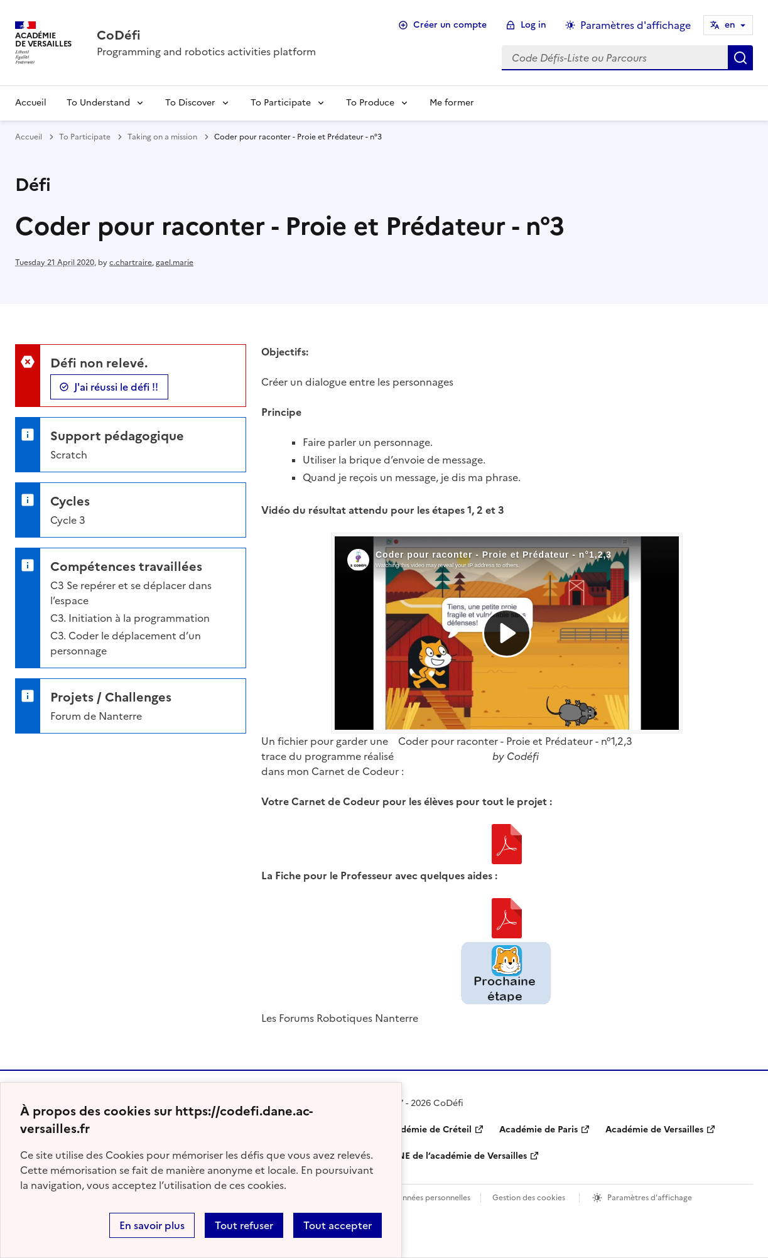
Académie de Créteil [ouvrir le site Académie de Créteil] (428, 1129)
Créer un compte (450, 24)
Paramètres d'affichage (649, 1197)
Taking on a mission (162, 137)
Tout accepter (337, 1225)
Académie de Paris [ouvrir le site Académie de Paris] (538, 1129)
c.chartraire (130, 262)
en (730, 24)
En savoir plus (152, 1225)
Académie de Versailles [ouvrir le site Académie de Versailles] (654, 1129)
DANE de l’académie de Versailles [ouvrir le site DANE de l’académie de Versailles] (455, 1156)
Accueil (30, 102)
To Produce (370, 102)
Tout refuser (244, 1225)
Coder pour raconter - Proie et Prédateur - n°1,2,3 (515, 741)
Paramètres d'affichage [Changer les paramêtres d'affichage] (635, 25)
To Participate (281, 102)
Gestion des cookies (528, 1197)
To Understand (98, 102)
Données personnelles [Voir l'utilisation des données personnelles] (430, 1197)
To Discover (190, 102)
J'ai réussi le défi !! (116, 386)
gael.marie (174, 262)
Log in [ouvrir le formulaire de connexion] (533, 24)
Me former (452, 102)
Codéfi (523, 756)
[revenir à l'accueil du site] (206, 35)
